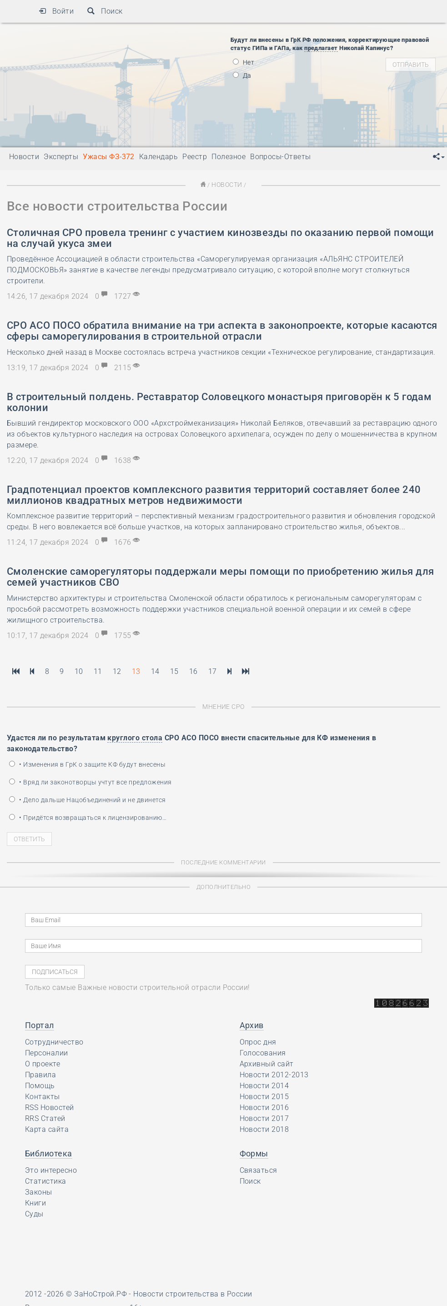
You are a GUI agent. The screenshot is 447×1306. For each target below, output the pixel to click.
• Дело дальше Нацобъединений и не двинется (87, 799)
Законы (38, 1191)
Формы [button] (254, 1152)
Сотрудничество (54, 1041)
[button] (439, 156)
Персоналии (46, 1052)
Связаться (258, 1169)
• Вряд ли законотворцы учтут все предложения (90, 781)
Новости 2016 (264, 1106)
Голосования (263, 1052)
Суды (34, 1213)
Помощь (40, 1084)
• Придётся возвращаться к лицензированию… (87, 816)
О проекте (42, 1063)
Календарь (158, 156)
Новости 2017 (264, 1117)
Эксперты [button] (61, 156)
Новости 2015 (264, 1095)
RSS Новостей (49, 1106)
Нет (244, 62)
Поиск (104, 11)
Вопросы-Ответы (280, 156)
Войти (56, 11)
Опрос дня (258, 1041)
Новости (226, 184)
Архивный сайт (267, 1063)
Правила (40, 1074)
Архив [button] (252, 1024)
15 (174, 671)
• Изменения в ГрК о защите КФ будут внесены (87, 763)
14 (155, 671)
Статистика (45, 1180)
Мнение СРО (223, 706)
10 (79, 671)
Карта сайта (47, 1128)
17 (212, 671)
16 (193, 671)
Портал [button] (39, 1024)
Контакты (42, 1095)
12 (117, 671)
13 (136, 671)
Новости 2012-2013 (274, 1074)
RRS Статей (45, 1117)
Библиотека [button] (48, 1152)
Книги (35, 1202)
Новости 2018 (264, 1128)
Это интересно (51, 1169)
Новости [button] (24, 156)
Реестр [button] (194, 156)
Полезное (228, 156)
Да (242, 75)
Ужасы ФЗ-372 (109, 156)
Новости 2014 (264, 1084)
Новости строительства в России (192, 1293)
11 (98, 671)
